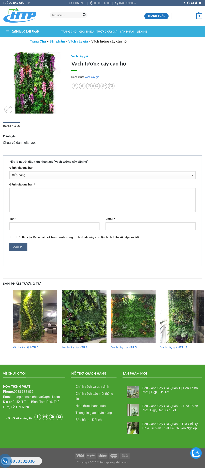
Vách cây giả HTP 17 (173, 347)
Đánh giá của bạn (21, 167)
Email (110, 218)
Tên (12, 218)
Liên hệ (142, 31)
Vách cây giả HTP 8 (74, 347)
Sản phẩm (127, 31)
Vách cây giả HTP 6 (25, 347)
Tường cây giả (106, 31)
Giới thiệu (86, 31)
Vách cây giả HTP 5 (124, 347)
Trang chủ (68, 31)
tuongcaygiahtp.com (114, 462)
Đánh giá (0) (11, 126)
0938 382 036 (23, 391)
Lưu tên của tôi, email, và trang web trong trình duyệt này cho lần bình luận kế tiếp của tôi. (78, 237)
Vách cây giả (79, 56)
